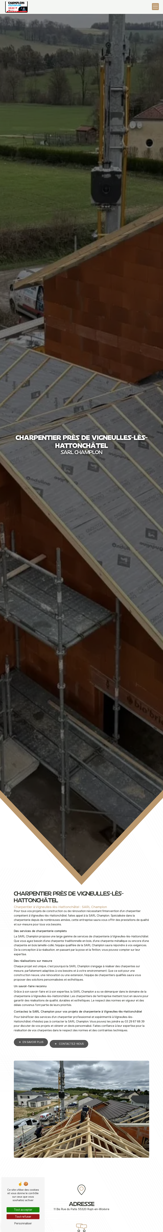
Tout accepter (23, 1210)
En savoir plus (31, 1025)
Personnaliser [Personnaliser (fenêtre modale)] (23, 1223)
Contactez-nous (69, 1027)
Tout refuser (23, 1216)
